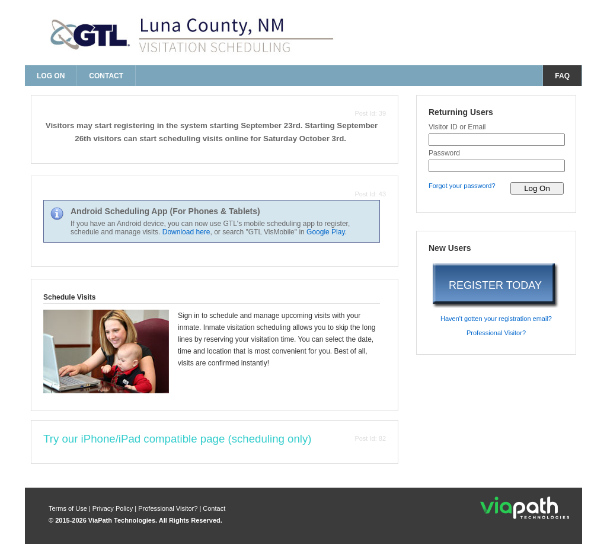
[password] (497, 166)
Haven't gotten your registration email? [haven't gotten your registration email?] (496, 318)
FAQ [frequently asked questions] (562, 76)
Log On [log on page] (51, 76)
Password (444, 153)
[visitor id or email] (497, 139)
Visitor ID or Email (457, 127)
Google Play (325, 232)
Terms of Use (69, 508)
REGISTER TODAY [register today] (495, 285)
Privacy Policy (113, 508)
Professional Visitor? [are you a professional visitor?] (496, 332)
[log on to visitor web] (537, 188)
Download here (186, 232)
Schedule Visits (69, 297)
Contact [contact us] (106, 76)
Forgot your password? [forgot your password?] (462, 185)
